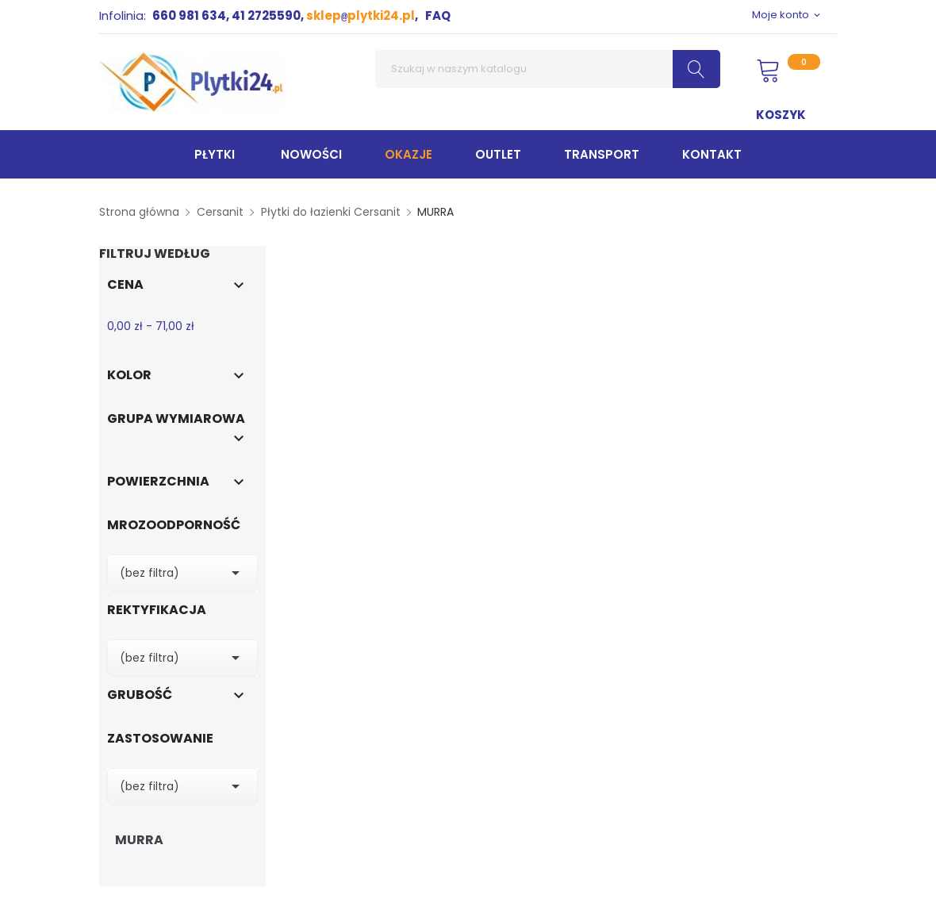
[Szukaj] (547, 69)
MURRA (139, 840)
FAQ (438, 15)
